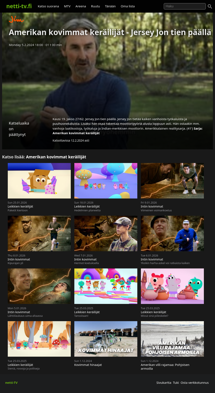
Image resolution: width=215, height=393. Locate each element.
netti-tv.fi (19, 6)
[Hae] (185, 6)
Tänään (110, 6)
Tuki (176, 382)
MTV (67, 6)
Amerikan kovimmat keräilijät (76, 133)
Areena (81, 6)
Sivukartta (163, 382)
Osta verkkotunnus (195, 382)
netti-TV (11, 382)
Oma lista (128, 6)
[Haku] (210, 6)
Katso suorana (48, 6)
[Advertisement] (107, 80)
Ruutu (95, 6)
